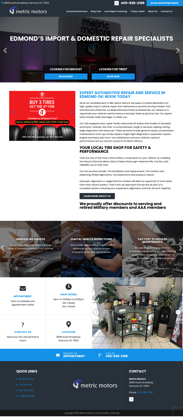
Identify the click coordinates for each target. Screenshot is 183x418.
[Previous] (5, 51)
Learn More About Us (97, 196)
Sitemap (115, 416)
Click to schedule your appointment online (23, 299)
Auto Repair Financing (116, 11)
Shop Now (113, 76)
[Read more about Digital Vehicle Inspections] (89, 251)
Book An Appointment (165, 3)
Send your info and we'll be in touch (23, 335)
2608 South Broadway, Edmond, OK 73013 (68, 335)
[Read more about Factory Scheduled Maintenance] (150, 251)
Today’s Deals (137, 11)
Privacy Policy (102, 416)
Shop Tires (96, 11)
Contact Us (166, 11)
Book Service (26, 382)
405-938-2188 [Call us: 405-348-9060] (133, 3)
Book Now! (66, 76)
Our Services (26, 393)
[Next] (178, 51)
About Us (152, 11)
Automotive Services (76, 11)
